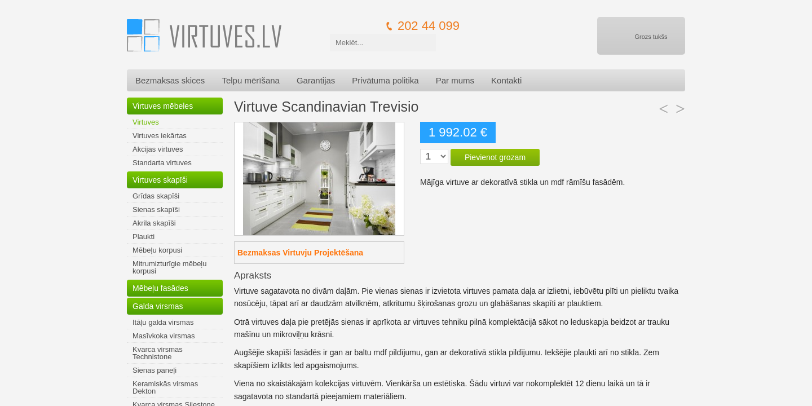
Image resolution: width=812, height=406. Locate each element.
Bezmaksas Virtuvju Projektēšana (300, 252)
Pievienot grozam (495, 157)
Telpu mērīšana (251, 80)
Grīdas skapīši (156, 196)
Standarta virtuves (162, 162)
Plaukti (144, 236)
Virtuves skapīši (160, 179)
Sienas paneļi (154, 370)
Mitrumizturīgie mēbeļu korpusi (170, 267)
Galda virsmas (158, 306)
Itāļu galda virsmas (163, 322)
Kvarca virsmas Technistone (158, 353)
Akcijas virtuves (158, 149)
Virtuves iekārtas (160, 135)
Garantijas (316, 80)
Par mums (455, 80)
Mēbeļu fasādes (160, 288)
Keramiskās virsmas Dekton (165, 387)
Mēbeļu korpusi (157, 250)
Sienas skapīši (156, 209)
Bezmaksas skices (170, 80)
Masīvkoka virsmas (164, 336)
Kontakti (506, 80)
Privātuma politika (385, 80)
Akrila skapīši (154, 223)
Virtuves (146, 122)
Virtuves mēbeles (163, 106)
